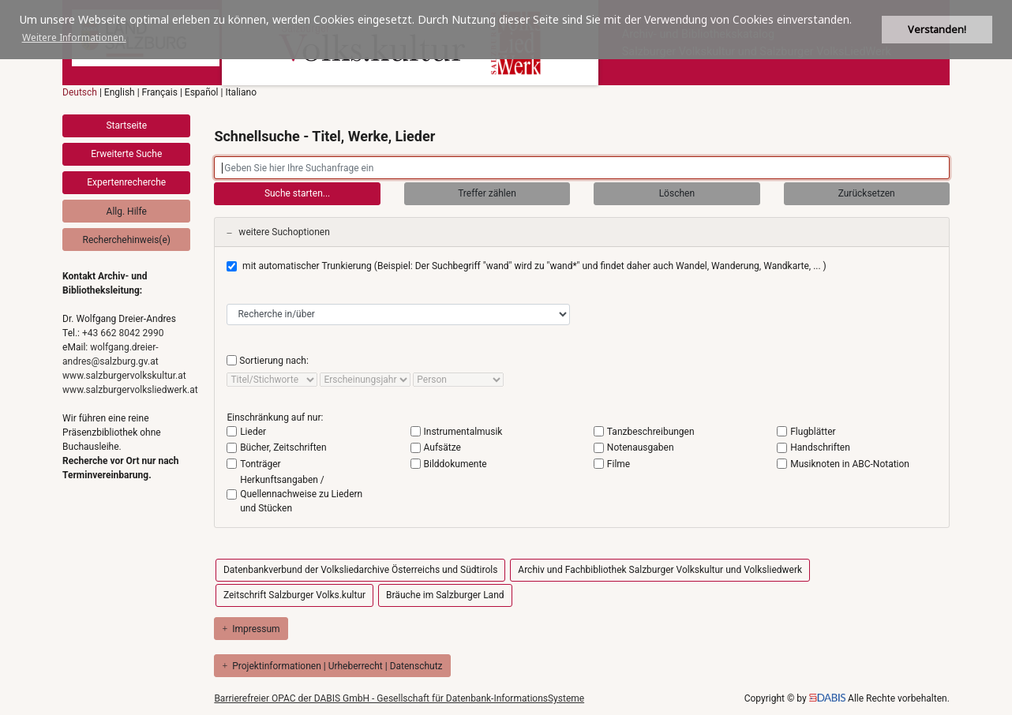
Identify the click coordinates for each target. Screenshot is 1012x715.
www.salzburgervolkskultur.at (124, 375)
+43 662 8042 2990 (122, 333)
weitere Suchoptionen (278, 232)
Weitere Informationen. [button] (74, 37)
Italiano (241, 92)
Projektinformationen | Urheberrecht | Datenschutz (332, 666)
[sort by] (272, 379)
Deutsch (79, 92)
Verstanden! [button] (937, 29)
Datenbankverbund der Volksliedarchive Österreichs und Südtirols (360, 569)
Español (202, 92)
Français (160, 92)
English (119, 92)
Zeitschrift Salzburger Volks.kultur (294, 595)
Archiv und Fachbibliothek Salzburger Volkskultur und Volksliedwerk (660, 569)
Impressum (250, 629)
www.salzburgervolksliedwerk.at (130, 389)
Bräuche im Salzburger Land (445, 595)
